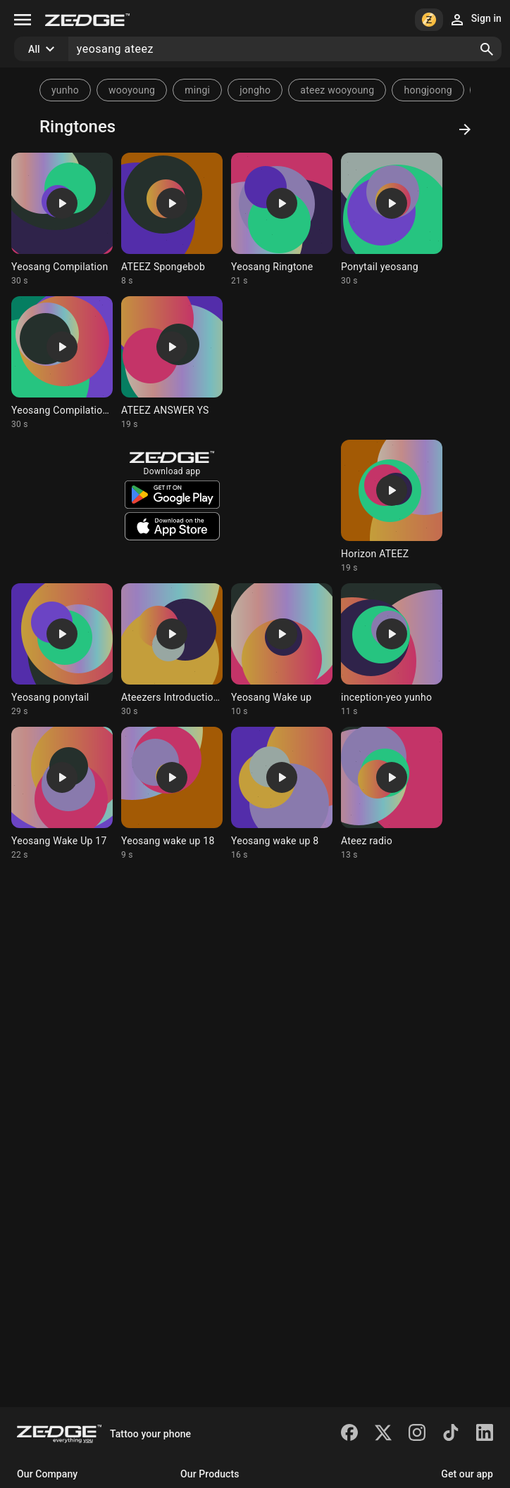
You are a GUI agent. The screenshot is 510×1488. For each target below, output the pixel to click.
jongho (255, 90)
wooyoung (131, 90)
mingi (197, 90)
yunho (65, 90)
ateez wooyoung (337, 90)
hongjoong (428, 90)
